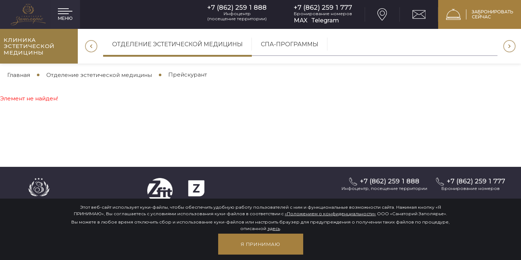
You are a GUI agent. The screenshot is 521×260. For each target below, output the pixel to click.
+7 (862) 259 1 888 (237, 8)
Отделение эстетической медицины (177, 44)
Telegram (325, 20)
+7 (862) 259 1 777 (323, 8)
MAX (301, 20)
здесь (273, 228)
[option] (177, 46)
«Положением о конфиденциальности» (330, 213)
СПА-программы (289, 44)
